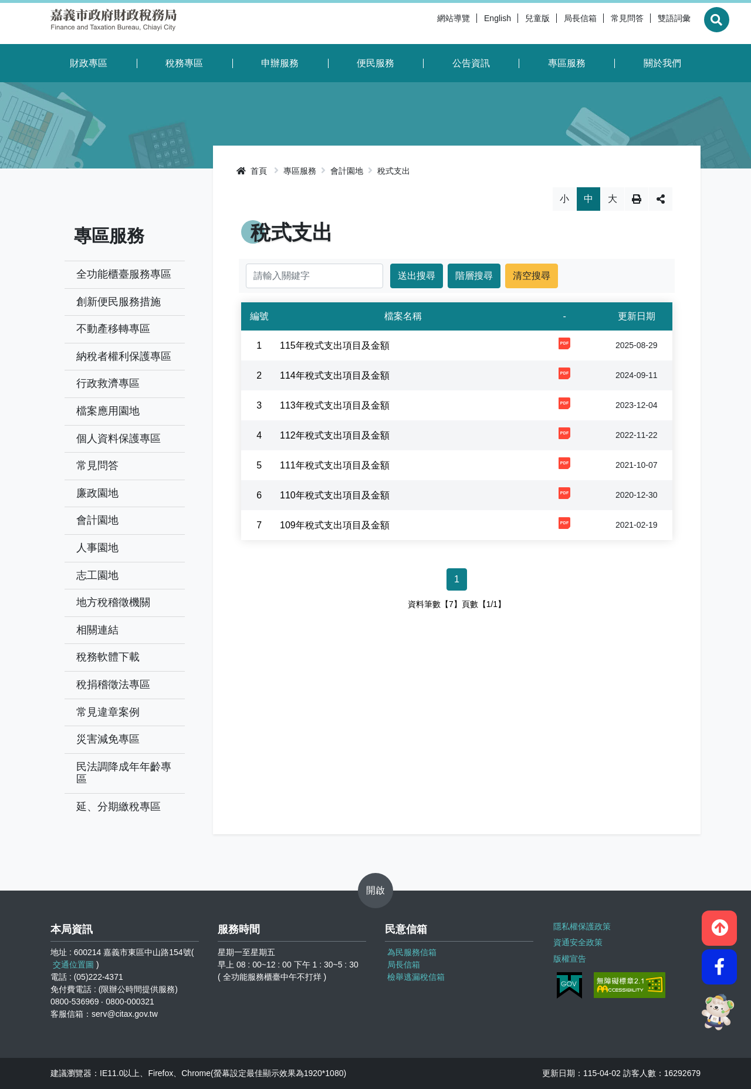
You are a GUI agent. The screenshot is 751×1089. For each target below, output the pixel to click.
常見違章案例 (108, 712)
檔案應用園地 (108, 411)
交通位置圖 (73, 964)
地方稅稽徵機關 (113, 602)
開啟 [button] (375, 890)
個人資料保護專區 (118, 438)
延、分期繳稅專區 (118, 806)
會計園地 (97, 520)
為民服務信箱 (412, 952)
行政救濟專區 (108, 383)
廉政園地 (97, 493)
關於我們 (662, 63)
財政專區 (88, 63)
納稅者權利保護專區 (123, 356)
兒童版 (511, 23)
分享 (660, 199)
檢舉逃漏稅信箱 (416, 977)
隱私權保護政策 (581, 924)
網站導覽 (427, 23)
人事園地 (97, 548)
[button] (719, 922)
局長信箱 (553, 23)
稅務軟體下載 (108, 657)
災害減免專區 (108, 739)
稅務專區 (184, 63)
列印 (636, 199)
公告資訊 (471, 63)
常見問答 (600, 23)
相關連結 (97, 630)
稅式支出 (393, 171)
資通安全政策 (576, 939)
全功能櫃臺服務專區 (123, 274)
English (471, 23)
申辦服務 (280, 63)
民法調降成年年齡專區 (123, 773)
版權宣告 (568, 954)
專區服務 (567, 63)
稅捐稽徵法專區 (113, 684)
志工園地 (97, 575)
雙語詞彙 (647, 23)
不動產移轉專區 (113, 329)
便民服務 (375, 63)
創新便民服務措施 (118, 302)
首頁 (251, 171)
